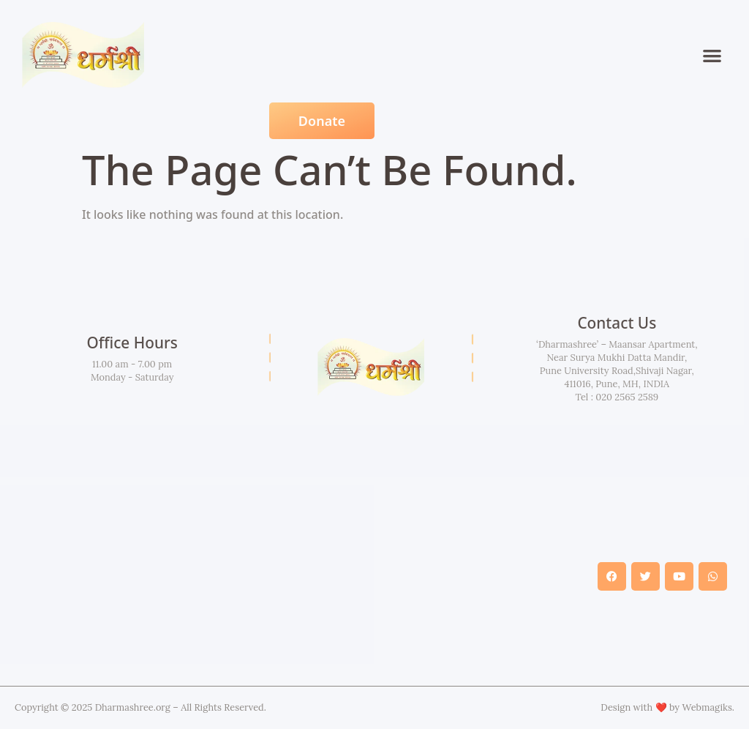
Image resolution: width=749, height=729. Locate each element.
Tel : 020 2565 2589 (616, 397)
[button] (712, 55)
